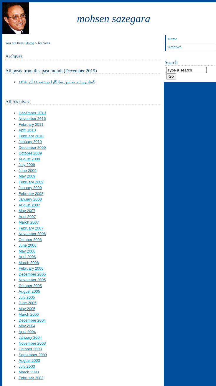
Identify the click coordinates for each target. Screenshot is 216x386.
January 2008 (30, 199)
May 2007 (27, 211)
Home (30, 43)
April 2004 (27, 332)
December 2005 (32, 274)
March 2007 (29, 222)
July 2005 (27, 297)
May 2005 (27, 309)
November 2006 (32, 234)
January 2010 (30, 141)
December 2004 (32, 320)
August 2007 (29, 205)
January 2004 (30, 337)
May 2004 (27, 326)
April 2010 (27, 130)
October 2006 (30, 239)
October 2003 (30, 349)
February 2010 (31, 136)
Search (171, 62)
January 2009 (30, 187)
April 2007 (27, 216)
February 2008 (31, 193)
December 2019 (32, 113)
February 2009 (31, 182)
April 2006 (27, 257)
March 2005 (29, 314)
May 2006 (27, 251)
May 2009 (27, 176)
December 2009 (32, 147)
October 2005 (30, 286)
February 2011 (31, 124)
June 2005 (28, 303)
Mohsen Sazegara (113, 19)
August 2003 (29, 360)
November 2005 (32, 280)
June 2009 (28, 170)
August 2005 (29, 291)
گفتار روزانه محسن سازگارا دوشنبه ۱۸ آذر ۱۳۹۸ (57, 82)
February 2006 (31, 268)
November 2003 (32, 343)
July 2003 (27, 366)
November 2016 (32, 118)
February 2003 (31, 378)
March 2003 (29, 372)
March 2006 (29, 262)
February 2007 (31, 228)
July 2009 (27, 164)
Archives (175, 47)
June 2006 (28, 245)
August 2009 (29, 159)
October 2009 (30, 153)
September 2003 (33, 355)
